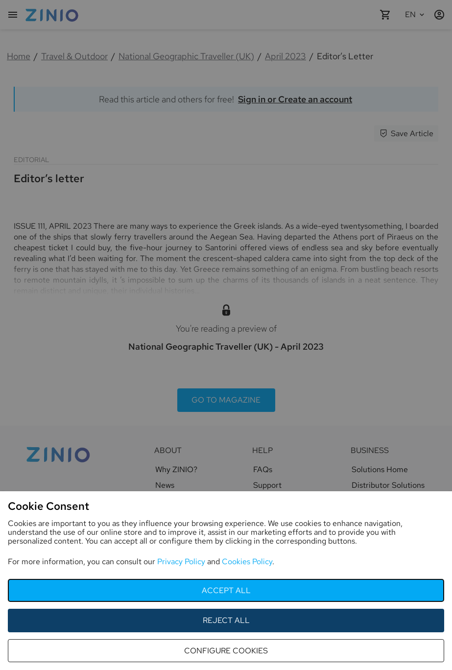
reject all (226, 620)
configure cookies (226, 651)
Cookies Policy (247, 561)
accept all (226, 590)
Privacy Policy (181, 561)
